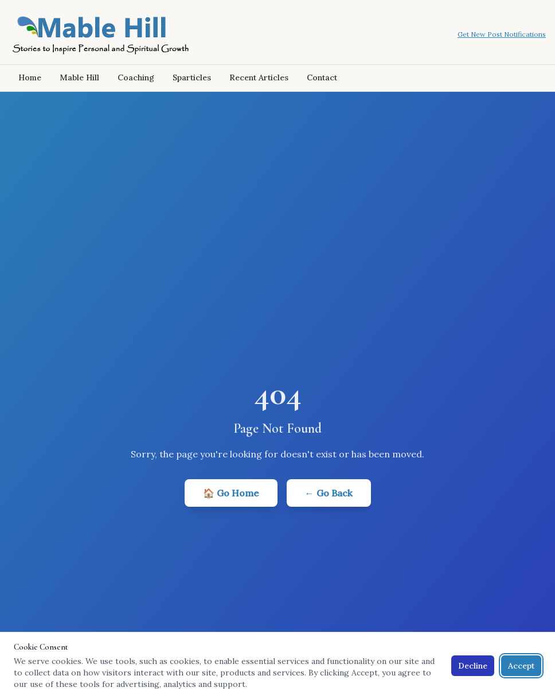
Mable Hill (79, 77)
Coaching (136, 77)
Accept (521, 666)
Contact (322, 77)
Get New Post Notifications (502, 34)
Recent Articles (258, 77)
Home (29, 77)
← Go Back (329, 493)
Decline (472, 666)
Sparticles (192, 77)
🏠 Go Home (231, 493)
